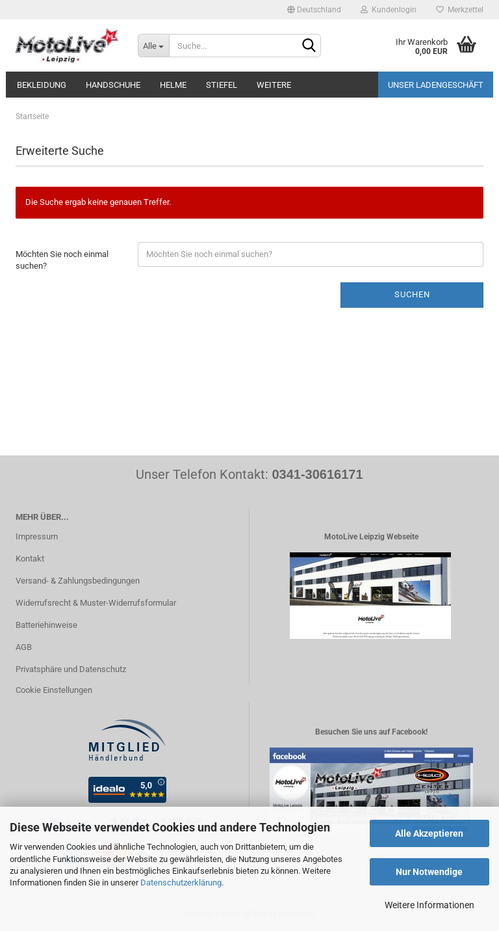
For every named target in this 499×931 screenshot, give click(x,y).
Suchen (412, 294)
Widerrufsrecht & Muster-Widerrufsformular (96, 603)
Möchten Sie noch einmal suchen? (62, 260)
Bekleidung (41, 85)
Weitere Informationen (429, 905)
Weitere (274, 85)
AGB (24, 647)
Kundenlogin (388, 9)
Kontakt (30, 558)
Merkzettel (459, 9)
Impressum (37, 536)
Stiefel (221, 85)
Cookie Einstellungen (54, 690)
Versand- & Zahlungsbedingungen (78, 581)
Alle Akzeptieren (429, 833)
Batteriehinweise (46, 625)
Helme (173, 85)
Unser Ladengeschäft (435, 85)
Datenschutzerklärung (181, 882)
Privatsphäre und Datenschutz (71, 669)
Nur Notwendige (429, 872)
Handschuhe (113, 85)
